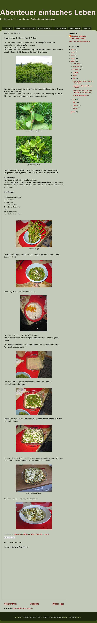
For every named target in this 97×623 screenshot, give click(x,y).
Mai (74, 78)
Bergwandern (75, 28)
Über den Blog (60, 28)
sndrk (65, 617)
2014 (73, 112)
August (75, 72)
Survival (87, 28)
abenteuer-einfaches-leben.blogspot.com (78, 37)
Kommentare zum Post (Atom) (22, 608)
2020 (73, 49)
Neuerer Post (10, 604)
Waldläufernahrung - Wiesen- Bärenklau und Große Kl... (82, 91)
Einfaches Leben (44, 28)
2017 (73, 55)
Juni (74, 75)
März (75, 102)
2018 (73, 52)
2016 (73, 58)
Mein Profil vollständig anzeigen (79, 41)
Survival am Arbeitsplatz (81, 95)
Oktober (76, 70)
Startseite (8, 28)
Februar (76, 105)
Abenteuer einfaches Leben (48, 12)
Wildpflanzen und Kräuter (24, 28)
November (76, 66)
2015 (73, 61)
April (74, 99)
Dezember (76, 64)
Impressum (19, 617)
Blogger (78, 617)
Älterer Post (58, 604)
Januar (75, 108)
